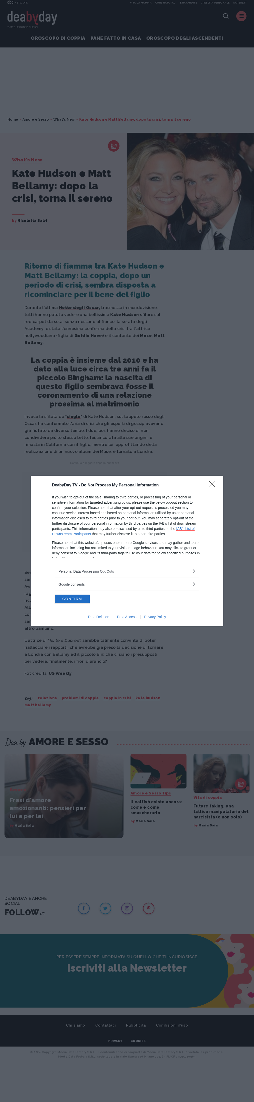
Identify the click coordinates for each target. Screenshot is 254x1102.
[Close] (213, 485)
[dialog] (127, 551)
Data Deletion (98, 618)
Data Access (126, 618)
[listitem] (127, 570)
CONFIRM (78, 599)
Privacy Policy (155, 618)
